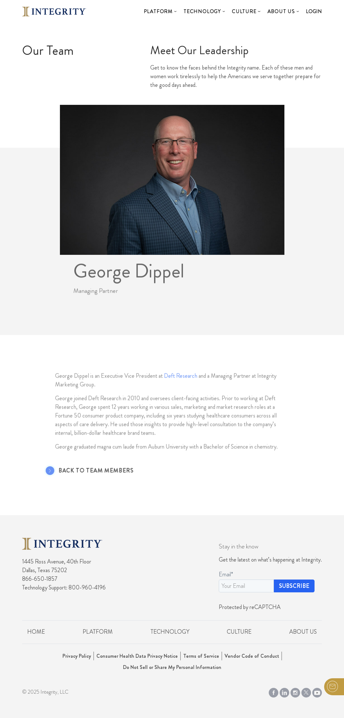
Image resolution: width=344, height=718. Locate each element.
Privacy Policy (76, 656)
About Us (281, 11)
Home (36, 632)
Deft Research (180, 383)
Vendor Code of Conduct (252, 656)
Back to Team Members (88, 470)
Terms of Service (201, 656)
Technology (202, 11)
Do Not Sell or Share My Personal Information (172, 667)
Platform (158, 11)
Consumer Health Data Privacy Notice (137, 656)
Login (314, 11)
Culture (244, 11)
